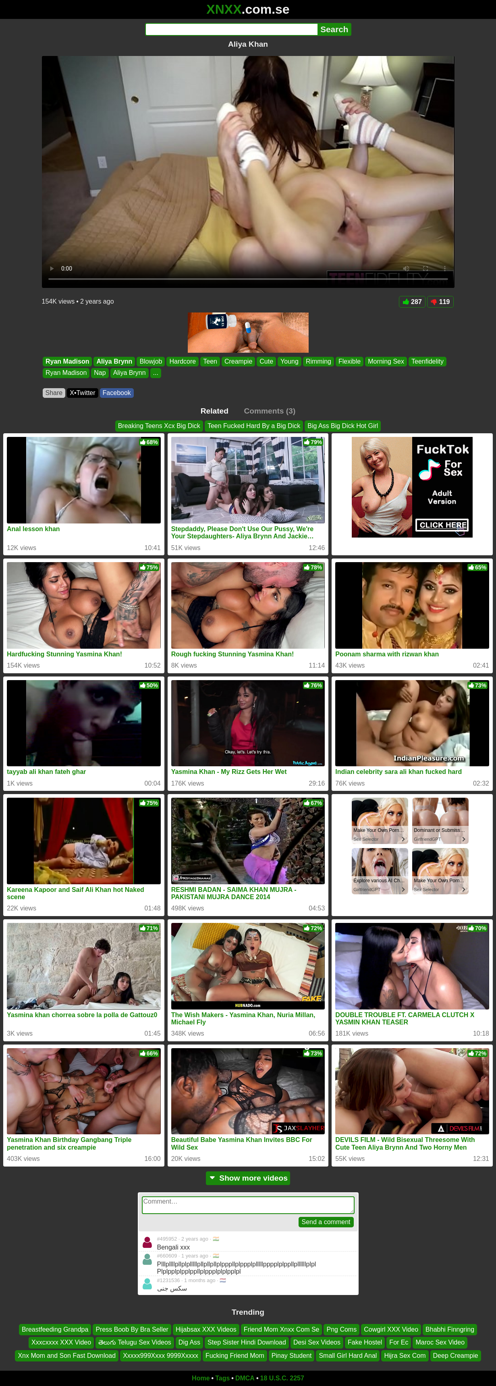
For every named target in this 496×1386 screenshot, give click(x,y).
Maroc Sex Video (440, 1342)
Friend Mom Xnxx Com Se (282, 1329)
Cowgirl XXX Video (391, 1329)
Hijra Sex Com (404, 1355)
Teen (210, 361)
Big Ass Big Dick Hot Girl (342, 425)
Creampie (238, 361)
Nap (100, 373)
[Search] (231, 29)
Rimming (318, 361)
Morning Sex (386, 361)
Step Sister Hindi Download (247, 1342)
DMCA (245, 1378)
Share (54, 392)
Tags (222, 1378)
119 (440, 301)
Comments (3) (269, 411)
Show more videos (248, 1178)
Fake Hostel (365, 1342)
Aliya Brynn (114, 361)
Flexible (349, 361)
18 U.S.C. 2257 (282, 1378)
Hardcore (182, 361)
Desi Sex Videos (316, 1342)
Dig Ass (189, 1342)
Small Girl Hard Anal (348, 1355)
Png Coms (341, 1329)
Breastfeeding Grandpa (55, 1329)
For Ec (398, 1342)
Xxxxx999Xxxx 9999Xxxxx (160, 1355)
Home (201, 1378)
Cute (266, 361)
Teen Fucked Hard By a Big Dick (254, 425)
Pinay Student (292, 1355)
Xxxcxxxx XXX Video (61, 1342)
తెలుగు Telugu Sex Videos (134, 1342)
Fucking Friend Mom (234, 1355)
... (155, 373)
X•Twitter (82, 392)
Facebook (117, 392)
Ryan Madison (67, 361)
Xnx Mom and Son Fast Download (67, 1355)
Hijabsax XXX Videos (206, 1329)
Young (289, 361)
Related (214, 411)
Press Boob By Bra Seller (131, 1329)
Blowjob (150, 361)
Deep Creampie (455, 1355)
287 (412, 301)
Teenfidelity (427, 361)
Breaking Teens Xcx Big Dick (159, 425)
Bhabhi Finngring (449, 1329)
